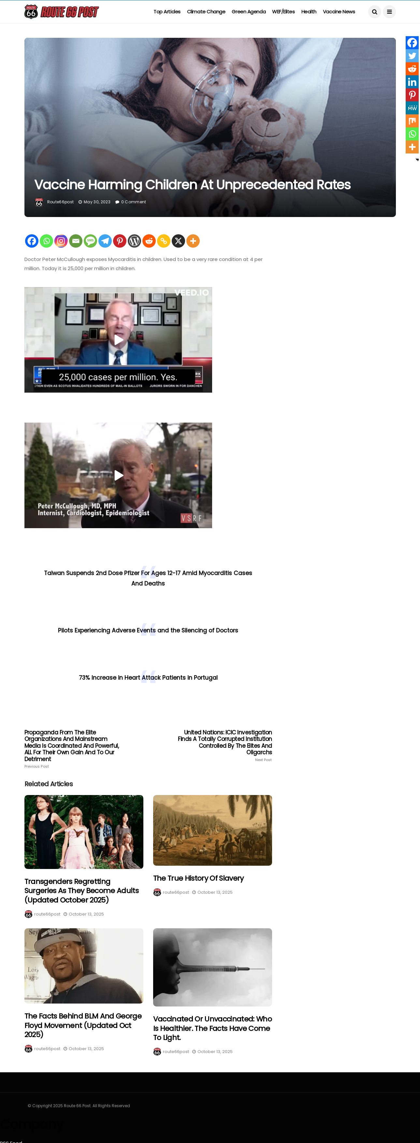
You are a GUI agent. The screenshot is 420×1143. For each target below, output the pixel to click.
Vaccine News (339, 11)
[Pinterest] (119, 241)
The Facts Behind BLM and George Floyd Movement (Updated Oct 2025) (83, 1025)
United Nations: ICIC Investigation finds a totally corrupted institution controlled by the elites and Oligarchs (222, 745)
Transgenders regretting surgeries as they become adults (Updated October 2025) (81, 890)
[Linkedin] (412, 81)
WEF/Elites (283, 11)
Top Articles (167, 11)
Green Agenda (249, 11)
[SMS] (90, 241)
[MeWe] (412, 107)
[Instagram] (61, 241)
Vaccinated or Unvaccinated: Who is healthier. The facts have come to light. (212, 1028)
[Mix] (412, 120)
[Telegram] (105, 241)
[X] (178, 241)
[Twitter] (412, 55)
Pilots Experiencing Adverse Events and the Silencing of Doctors (148, 630)
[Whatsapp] (46, 241)
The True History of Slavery (198, 878)
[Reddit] (149, 241)
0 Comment (133, 202)
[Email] (75, 241)
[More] (193, 241)
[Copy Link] (163, 241)
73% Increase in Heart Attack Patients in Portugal (148, 678)
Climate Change (206, 11)
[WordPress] (134, 241)
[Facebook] (31, 241)
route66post (60, 202)
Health (308, 11)
